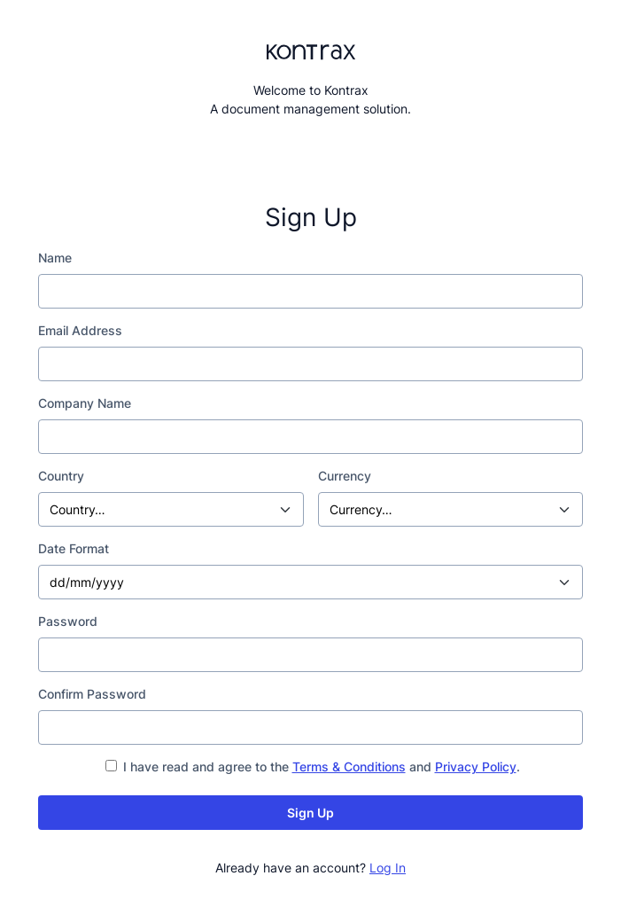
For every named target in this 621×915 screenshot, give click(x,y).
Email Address (80, 330)
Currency (344, 475)
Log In (387, 867)
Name (55, 257)
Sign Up (310, 812)
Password (67, 621)
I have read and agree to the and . (312, 766)
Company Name (84, 403)
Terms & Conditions (349, 766)
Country (61, 475)
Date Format (73, 548)
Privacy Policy (475, 766)
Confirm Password (92, 693)
